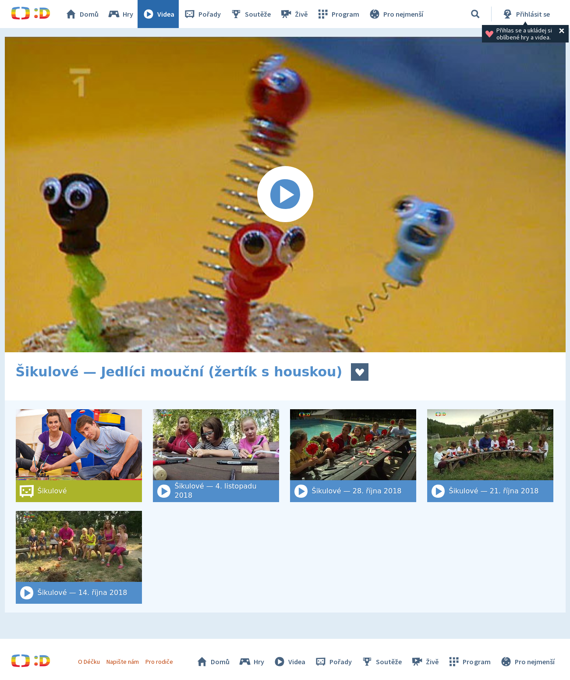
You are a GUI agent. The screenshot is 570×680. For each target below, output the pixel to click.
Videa (158, 14)
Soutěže (250, 14)
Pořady (202, 14)
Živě (294, 14)
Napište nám (122, 662)
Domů (81, 14)
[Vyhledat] (475, 14)
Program (337, 14)
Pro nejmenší (395, 14)
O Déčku (89, 662)
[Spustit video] (285, 194)
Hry (120, 14)
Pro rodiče (159, 662)
